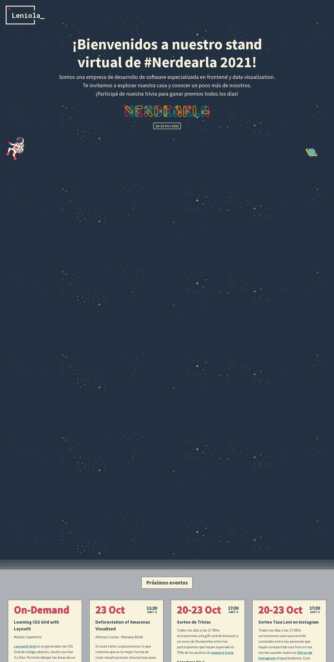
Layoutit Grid (25, 646)
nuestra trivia (222, 652)
